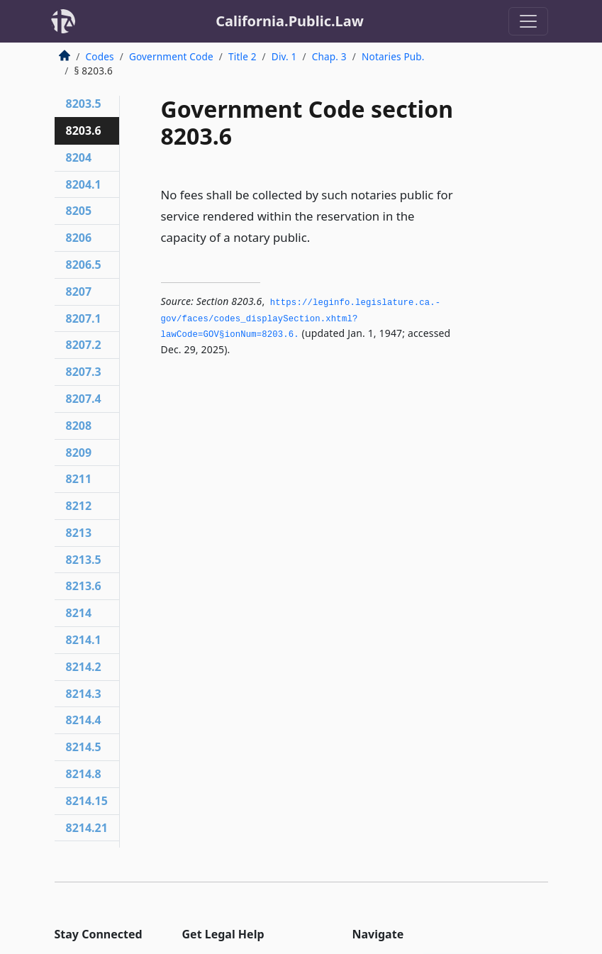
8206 (79, 237)
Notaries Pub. (393, 56)
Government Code (171, 56)
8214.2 (83, 667)
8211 (79, 479)
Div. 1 (284, 56)
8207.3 (83, 371)
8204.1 (83, 184)
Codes (100, 56)
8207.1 (83, 318)
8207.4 (83, 398)
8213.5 (83, 559)
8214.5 (83, 747)
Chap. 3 (329, 56)
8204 (79, 157)
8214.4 (83, 720)
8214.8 (83, 774)
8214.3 (83, 693)
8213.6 (83, 586)
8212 (79, 506)
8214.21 (87, 828)
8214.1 (83, 640)
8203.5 (83, 103)
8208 (79, 425)
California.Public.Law (290, 20)
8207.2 (83, 345)
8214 (79, 613)
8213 (79, 532)
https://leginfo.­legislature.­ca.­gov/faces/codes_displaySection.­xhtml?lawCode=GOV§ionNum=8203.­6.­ (301, 319)
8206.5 (83, 264)
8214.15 (87, 801)
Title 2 (242, 56)
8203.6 (83, 130)
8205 (79, 210)
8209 (79, 452)
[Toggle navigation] (528, 21)
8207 (79, 291)
